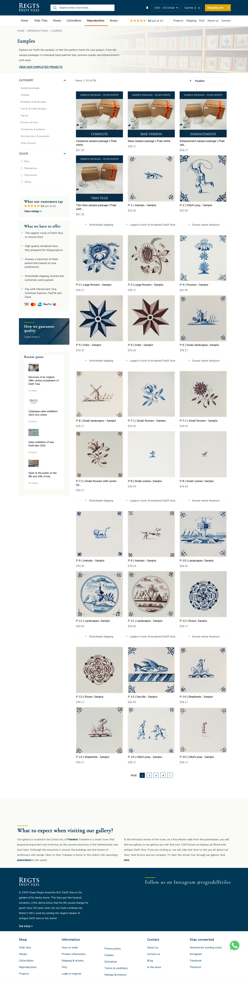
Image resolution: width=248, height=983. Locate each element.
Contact (226, 21)
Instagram (196, 954)
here (126, 860)
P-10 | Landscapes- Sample (197, 561)
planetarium (24, 860)
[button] (166, 7)
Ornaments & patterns (33, 129)
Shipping (191, 21)
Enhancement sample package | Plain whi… (202, 143)
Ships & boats (28, 143)
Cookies (109, 955)
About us (213, 21)
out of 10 (146, 21)
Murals (23, 954)
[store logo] (28, 7)
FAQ (202, 21)
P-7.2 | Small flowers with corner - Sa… (97, 483)
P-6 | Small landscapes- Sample (199, 345)
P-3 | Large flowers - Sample (93, 285)
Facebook (196, 961)
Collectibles (26, 961)
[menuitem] (25, 20)
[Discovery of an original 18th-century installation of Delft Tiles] (44, 368)
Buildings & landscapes (33, 101)
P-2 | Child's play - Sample (196, 205)
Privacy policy (112, 948)
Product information (73, 954)
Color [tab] (23, 153)
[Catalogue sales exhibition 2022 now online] (44, 402)
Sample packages (30, 88)
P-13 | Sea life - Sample (142, 697)
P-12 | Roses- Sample (193, 621)
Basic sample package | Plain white (149, 141)
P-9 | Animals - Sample (90, 561)
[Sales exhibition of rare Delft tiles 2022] (44, 433)
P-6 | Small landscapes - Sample (96, 421)
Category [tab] (26, 80)
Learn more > (32, 337)
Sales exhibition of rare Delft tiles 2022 (41, 444)
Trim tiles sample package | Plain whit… (96, 207)
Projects (178, 21)
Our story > (26, 926)
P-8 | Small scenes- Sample (145, 481)
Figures (25, 115)
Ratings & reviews (115, 975)
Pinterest (195, 967)
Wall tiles (25, 947)
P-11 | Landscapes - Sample (145, 621)
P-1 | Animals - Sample (142, 205)
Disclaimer (110, 962)
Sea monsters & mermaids (35, 136)
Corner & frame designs (34, 108)
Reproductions (38, 31)
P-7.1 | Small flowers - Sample (147, 421)
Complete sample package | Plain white (96, 143)
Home (21, 31)
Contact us (153, 954)
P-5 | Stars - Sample (88, 345)
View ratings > (33, 211)
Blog (150, 961)
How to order (70, 947)
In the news (154, 967)
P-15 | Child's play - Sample (145, 757)
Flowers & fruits (29, 122)
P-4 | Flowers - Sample (194, 285)
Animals (25, 95)
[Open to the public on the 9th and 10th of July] (44, 464)
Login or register (71, 974)
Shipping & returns (73, 961)
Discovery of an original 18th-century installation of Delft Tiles (43, 381)
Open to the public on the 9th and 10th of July (42, 474)
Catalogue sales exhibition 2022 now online (43, 413)
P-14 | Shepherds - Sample (196, 697)
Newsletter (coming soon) (206, 947)
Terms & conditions (116, 968)
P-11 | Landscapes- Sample (93, 621)
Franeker (72, 839)
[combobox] (82, 7)
